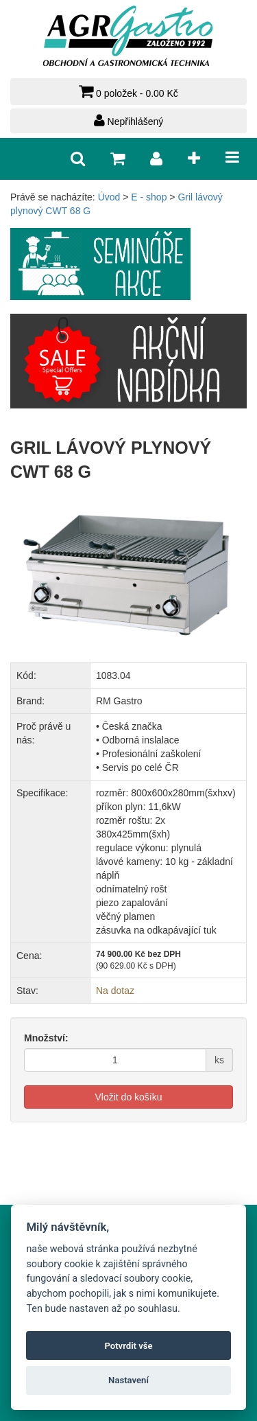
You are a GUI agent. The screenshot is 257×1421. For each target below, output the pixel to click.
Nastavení (128, 1380)
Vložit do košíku (128, 1096)
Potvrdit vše (128, 1346)
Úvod (109, 197)
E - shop (149, 197)
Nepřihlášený (129, 120)
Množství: (46, 1037)
